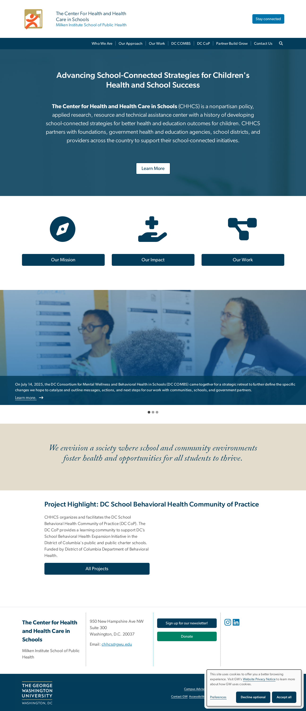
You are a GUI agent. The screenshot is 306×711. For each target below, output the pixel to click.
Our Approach (131, 43)
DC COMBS (181, 43)
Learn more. (26, 398)
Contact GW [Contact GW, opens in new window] (179, 696)
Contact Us (263, 43)
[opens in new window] (228, 626)
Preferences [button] (218, 697)
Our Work (157, 43)
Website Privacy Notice (259, 679)
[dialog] (254, 688)
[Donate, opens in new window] (187, 636)
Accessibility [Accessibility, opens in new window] (197, 696)
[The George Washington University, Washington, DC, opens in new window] (37, 693)
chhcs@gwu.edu (117, 644)
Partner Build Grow (232, 43)
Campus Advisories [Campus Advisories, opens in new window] (197, 689)
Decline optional (253, 697)
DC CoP (203, 43)
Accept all (284, 697)
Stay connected (268, 19)
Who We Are (102, 43)
